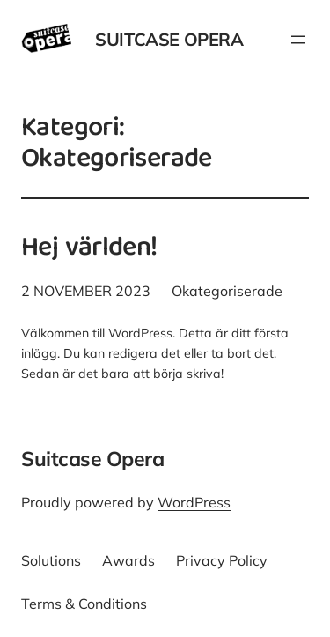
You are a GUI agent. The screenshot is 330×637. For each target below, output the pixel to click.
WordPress (194, 502)
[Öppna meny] (298, 39)
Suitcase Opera (169, 39)
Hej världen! (89, 249)
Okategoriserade (227, 291)
